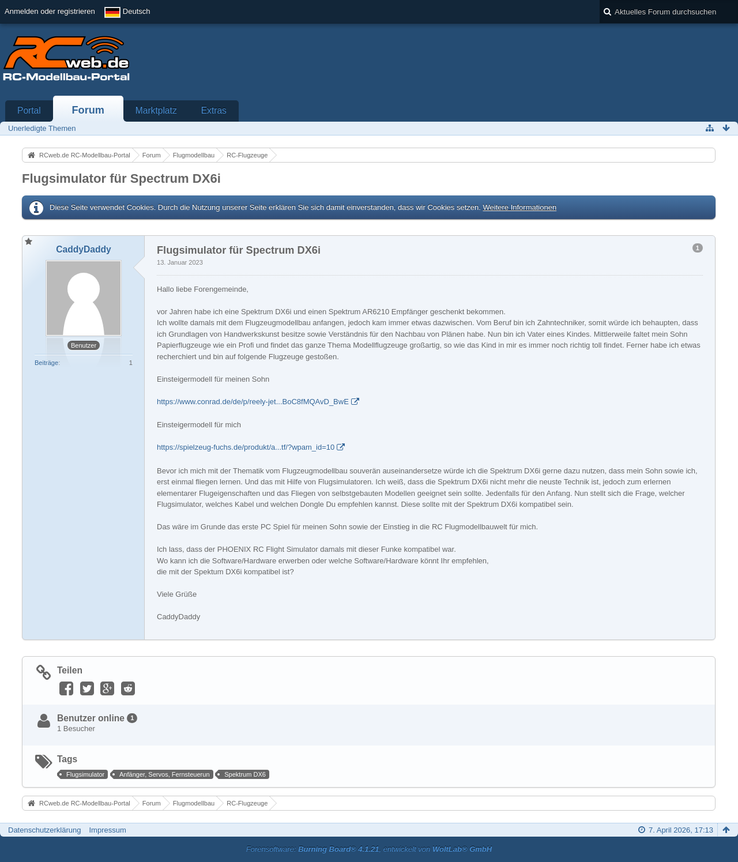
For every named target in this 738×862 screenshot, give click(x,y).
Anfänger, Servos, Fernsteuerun (164, 774)
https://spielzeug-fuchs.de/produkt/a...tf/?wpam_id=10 (245, 447)
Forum (87, 110)
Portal (29, 110)
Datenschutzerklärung (44, 830)
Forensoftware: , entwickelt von (369, 849)
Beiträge (46, 362)
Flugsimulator (85, 774)
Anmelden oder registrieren (50, 11)
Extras (214, 110)
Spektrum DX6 (245, 774)
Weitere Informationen (519, 207)
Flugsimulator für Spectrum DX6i (121, 178)
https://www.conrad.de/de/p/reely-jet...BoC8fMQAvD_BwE (253, 401)
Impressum (107, 830)
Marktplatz (156, 110)
